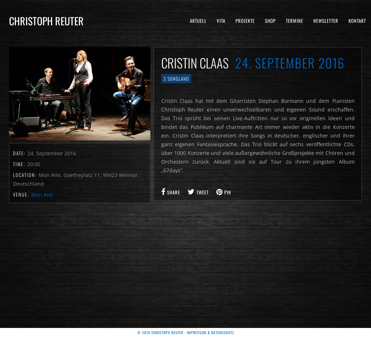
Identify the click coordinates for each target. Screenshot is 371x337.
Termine (294, 20)
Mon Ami (42, 194)
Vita (221, 20)
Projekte (245, 20)
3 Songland (176, 78)
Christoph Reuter (46, 20)
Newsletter (325, 20)
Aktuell (198, 20)
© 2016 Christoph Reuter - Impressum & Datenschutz (185, 332)
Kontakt (357, 20)
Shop (270, 20)
